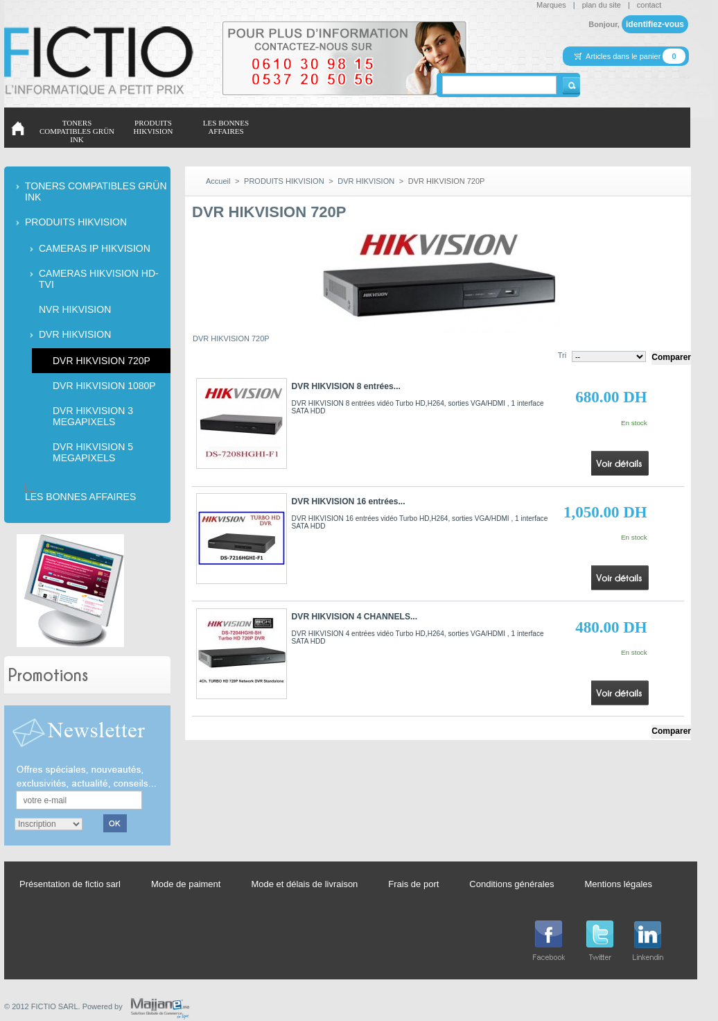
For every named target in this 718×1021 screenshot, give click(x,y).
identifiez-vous (655, 24)
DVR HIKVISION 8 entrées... (346, 386)
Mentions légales (618, 884)
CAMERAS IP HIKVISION (94, 248)
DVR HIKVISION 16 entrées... (348, 501)
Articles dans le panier (624, 56)
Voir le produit (619, 457)
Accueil (218, 181)
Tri (562, 355)
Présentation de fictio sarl (70, 884)
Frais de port (413, 884)
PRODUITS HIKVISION (76, 222)
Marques (551, 5)
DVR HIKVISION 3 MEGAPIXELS (93, 416)
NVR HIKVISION (75, 309)
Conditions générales (511, 884)
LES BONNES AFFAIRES (80, 496)
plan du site (601, 5)
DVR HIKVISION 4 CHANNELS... (354, 616)
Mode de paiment (185, 884)
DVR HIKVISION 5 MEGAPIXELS (93, 452)
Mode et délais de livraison (304, 884)
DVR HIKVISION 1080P (104, 385)
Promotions (48, 674)
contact (649, 5)
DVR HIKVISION (75, 334)
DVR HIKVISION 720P (101, 360)
